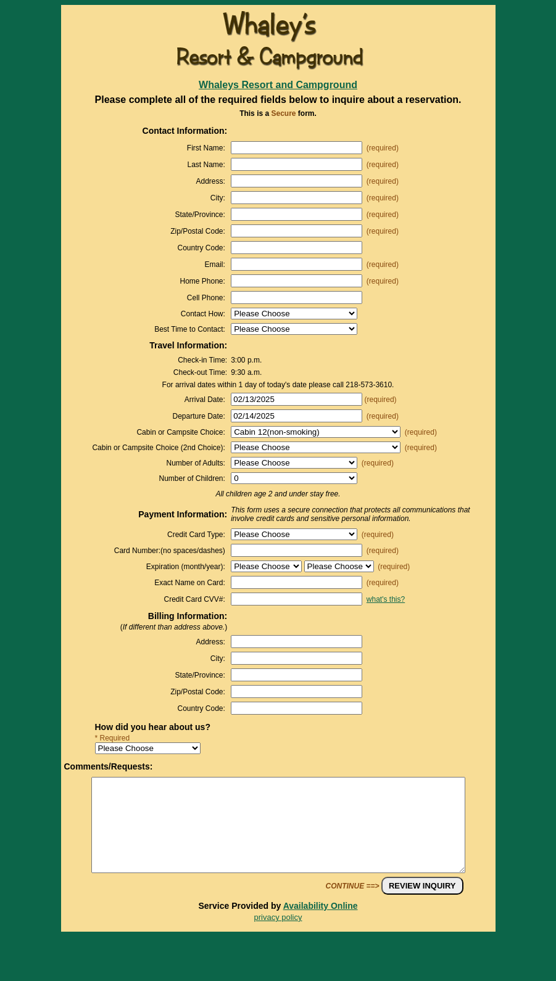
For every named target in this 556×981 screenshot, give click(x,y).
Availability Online (320, 924)
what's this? (386, 599)
